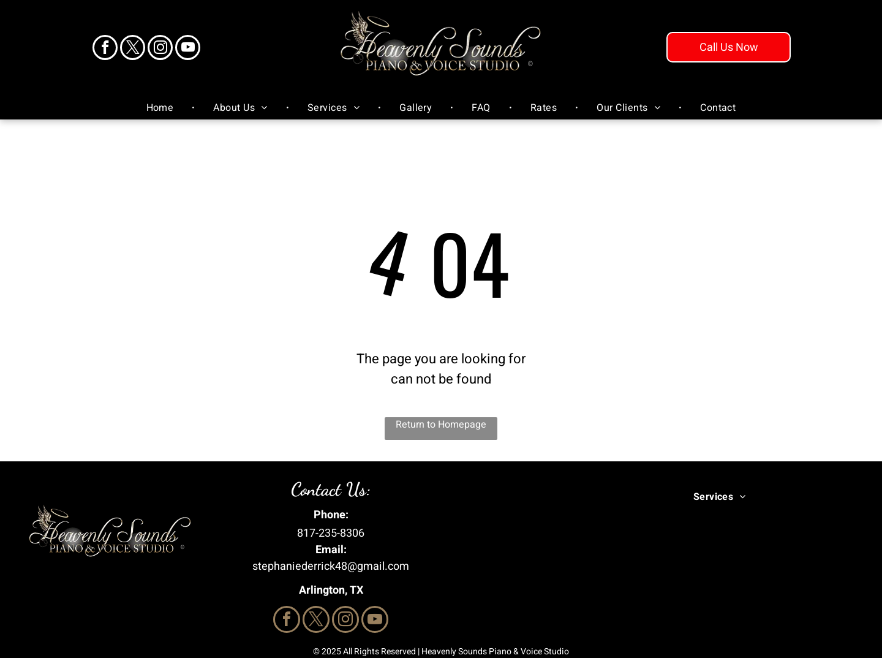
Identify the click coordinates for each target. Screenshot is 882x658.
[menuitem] (161, 107)
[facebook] (105, 49)
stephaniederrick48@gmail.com (330, 566)
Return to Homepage (441, 424)
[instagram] (160, 49)
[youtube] (187, 49)
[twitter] (132, 49)
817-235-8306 (330, 533)
